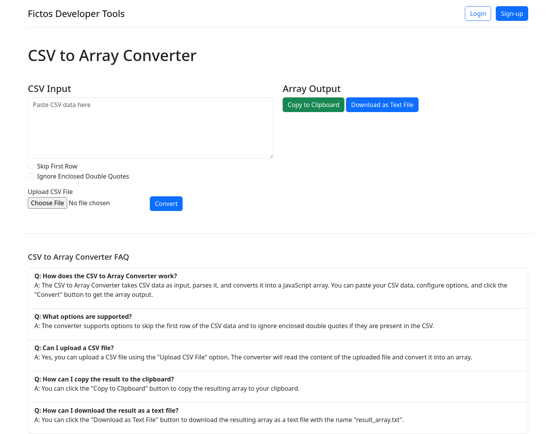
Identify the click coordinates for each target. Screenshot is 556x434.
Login (478, 13)
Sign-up (512, 13)
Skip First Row (57, 166)
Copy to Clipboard (313, 104)
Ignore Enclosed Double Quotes (83, 176)
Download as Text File (382, 104)
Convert (166, 203)
